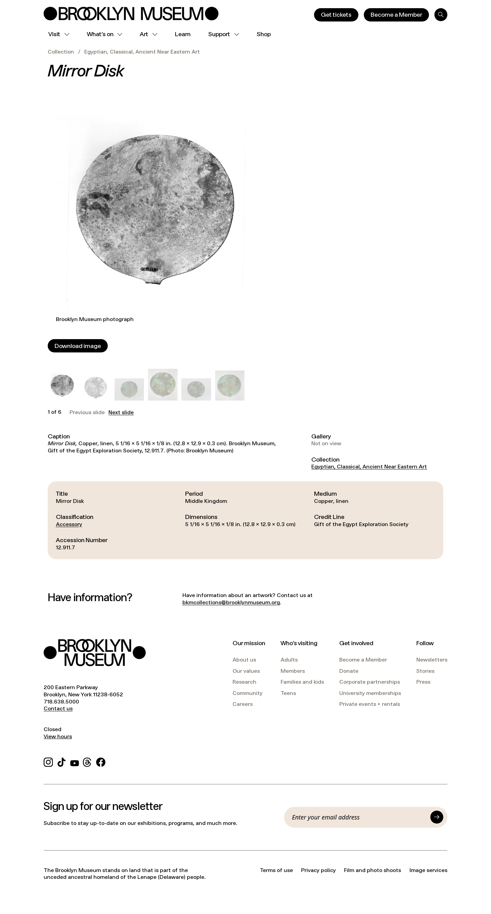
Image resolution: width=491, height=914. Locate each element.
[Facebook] (100, 761)
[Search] (440, 14)
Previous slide (87, 412)
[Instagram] (48, 761)
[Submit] (436, 817)
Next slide (121, 412)
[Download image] (78, 345)
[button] (62, 386)
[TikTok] (61, 761)
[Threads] (87, 761)
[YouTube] (74, 761)
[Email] (359, 817)
